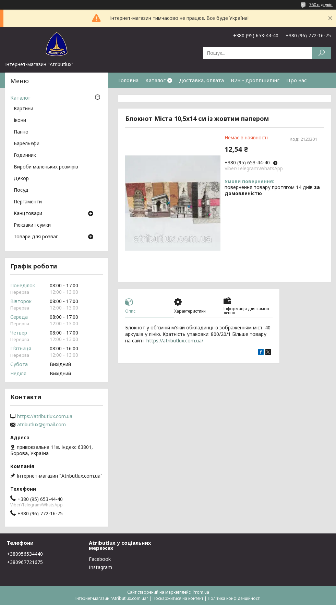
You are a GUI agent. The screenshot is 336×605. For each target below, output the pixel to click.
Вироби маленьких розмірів (46, 167)
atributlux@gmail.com (41, 424)
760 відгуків (321, 5)
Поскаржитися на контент (178, 598)
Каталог (155, 80)
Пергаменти (28, 202)
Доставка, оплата (201, 80)
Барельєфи (26, 144)
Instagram (100, 567)
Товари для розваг (36, 237)
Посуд (21, 190)
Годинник (25, 155)
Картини (23, 109)
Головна (128, 80)
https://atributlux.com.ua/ (174, 340)
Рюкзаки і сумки (32, 225)
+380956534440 (25, 554)
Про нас (296, 80)
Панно (21, 132)
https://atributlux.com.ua (44, 416)
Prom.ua (201, 592)
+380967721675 (25, 562)
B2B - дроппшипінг (255, 80)
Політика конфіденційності (234, 598)
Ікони (20, 120)
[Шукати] (321, 53)
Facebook (100, 559)
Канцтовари (28, 213)
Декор (21, 178)
